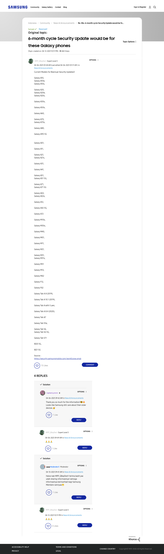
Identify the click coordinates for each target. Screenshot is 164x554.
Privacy (15, 551)
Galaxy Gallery (47, 7)
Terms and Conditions (66, 547)
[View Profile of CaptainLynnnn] (52, 393)
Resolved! (43, 29)
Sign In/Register (140, 7)
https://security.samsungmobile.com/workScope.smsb (57, 358)
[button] (94, 60)
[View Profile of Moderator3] (54, 467)
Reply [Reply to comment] (79, 420)
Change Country (107, 549)
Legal (58, 551)
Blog (65, 7)
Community (34, 7)
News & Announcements (43, 68)
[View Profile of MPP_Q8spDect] (40, 61)
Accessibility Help (20, 547)
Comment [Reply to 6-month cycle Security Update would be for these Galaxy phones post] (90, 365)
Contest (58, 7)
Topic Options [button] (129, 42)
